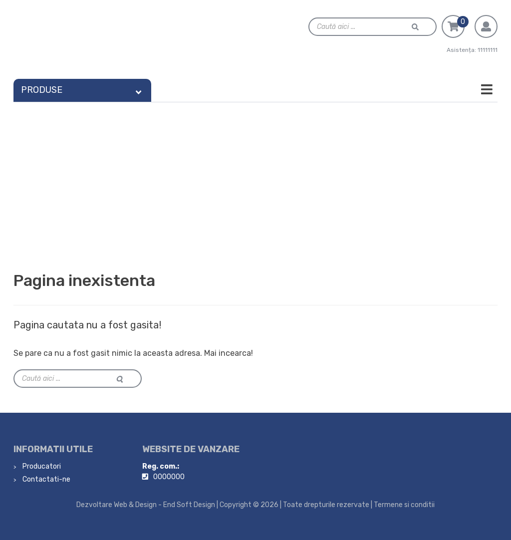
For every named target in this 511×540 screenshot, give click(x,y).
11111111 (488, 49)
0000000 (169, 477)
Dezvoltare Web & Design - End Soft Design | (147, 505)
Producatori (41, 466)
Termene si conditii (404, 505)
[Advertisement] (255, 177)
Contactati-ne (45, 479)
